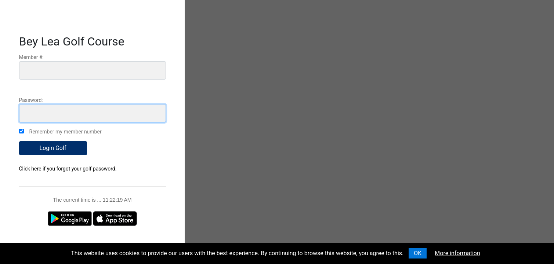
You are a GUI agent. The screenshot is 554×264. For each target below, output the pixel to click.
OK (417, 253)
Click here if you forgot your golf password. (68, 169)
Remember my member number (65, 132)
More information (457, 253)
